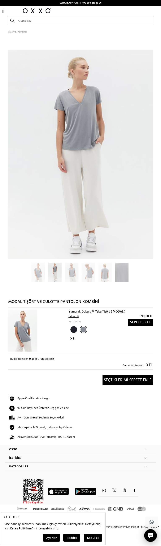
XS (72, 339)
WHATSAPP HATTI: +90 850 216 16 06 (80, 3)
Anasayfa (12, 32)
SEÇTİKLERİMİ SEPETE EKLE (128, 380)
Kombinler (22, 32)
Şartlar (145, 527)
